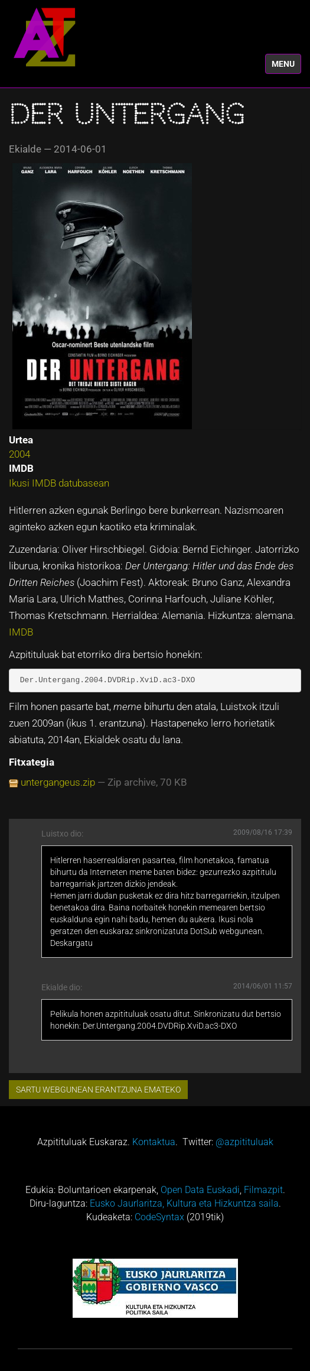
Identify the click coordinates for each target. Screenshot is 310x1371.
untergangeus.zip (58, 782)
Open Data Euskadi (200, 1189)
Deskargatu (71, 943)
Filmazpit (263, 1189)
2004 (19, 454)
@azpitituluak (244, 1142)
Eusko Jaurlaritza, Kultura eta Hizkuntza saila (184, 1203)
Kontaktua (153, 1142)
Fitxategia (31, 762)
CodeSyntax (159, 1217)
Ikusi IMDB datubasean (59, 483)
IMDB (21, 632)
